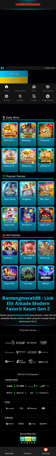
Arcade (20, 99)
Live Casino (47, 89)
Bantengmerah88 (21, 316)
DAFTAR (14, 74)
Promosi (27, 451)
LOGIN (14, 81)
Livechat (46, 451)
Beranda (9, 451)
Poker (34, 99)
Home (6, 89)
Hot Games (20, 89)
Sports (7, 99)
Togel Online (47, 99)
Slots (34, 89)
